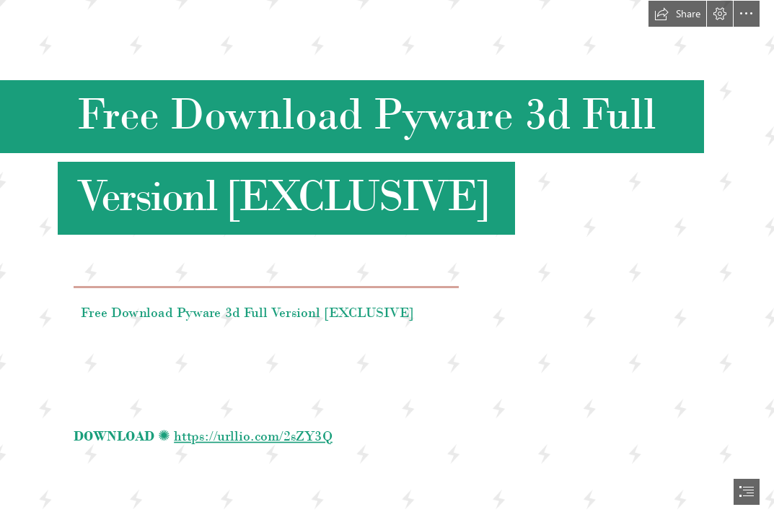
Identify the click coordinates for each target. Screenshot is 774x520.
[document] (387, 260)
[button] (677, 14)
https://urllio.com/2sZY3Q (253, 435)
